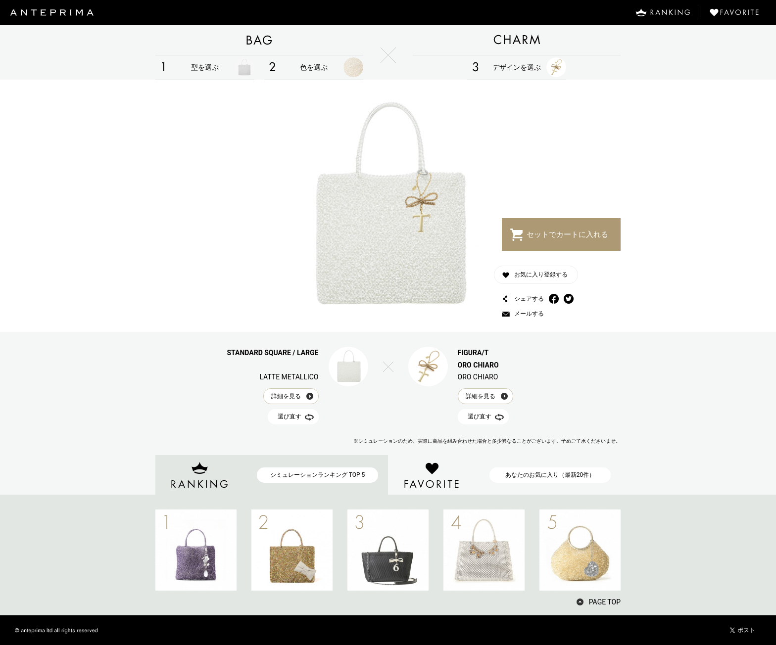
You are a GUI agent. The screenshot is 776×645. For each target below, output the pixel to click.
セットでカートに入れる (567, 234)
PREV (138, 550)
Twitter (569, 299)
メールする (529, 313)
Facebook (554, 299)
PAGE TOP (605, 602)
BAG (259, 40)
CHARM (517, 40)
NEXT (638, 550)
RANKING (663, 12)
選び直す (289, 404)
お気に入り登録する (541, 274)
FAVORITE (738, 12)
